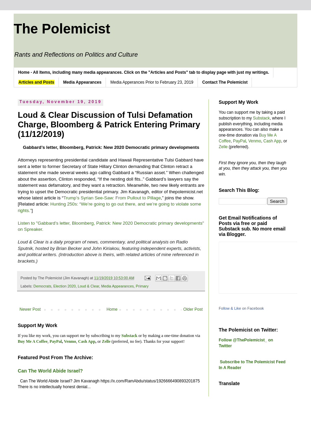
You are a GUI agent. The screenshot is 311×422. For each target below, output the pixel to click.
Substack (261, 118)
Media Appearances (117, 286)
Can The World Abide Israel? (50, 371)
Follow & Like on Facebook (241, 308)
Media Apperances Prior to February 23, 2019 (151, 82)
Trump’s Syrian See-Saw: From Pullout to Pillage (112, 197)
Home (112, 309)
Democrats (42, 286)
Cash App (272, 141)
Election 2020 (64, 286)
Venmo (254, 141)
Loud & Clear (88, 286)
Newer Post (30, 309)
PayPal (239, 141)
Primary (142, 286)
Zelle (223, 146)
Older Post (193, 309)
